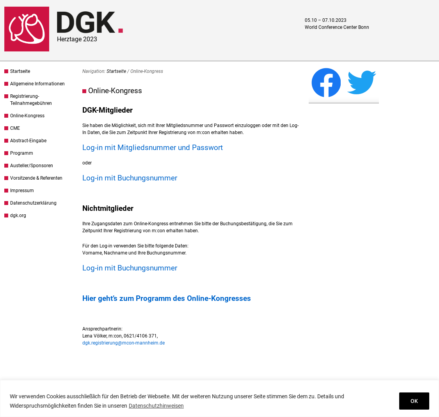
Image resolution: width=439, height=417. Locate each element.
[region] (219, 398)
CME (15, 128)
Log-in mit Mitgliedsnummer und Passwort (152, 147)
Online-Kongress (27, 115)
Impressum (22, 190)
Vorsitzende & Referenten (36, 178)
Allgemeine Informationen (37, 84)
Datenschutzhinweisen (156, 406)
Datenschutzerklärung (33, 203)
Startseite (20, 71)
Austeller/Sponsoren (31, 165)
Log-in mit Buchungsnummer (129, 177)
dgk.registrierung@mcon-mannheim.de (123, 343)
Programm (21, 153)
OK (414, 401)
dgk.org (18, 215)
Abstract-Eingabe (28, 140)
